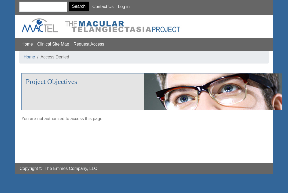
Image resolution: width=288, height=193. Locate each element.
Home (27, 44)
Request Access (88, 44)
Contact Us (103, 6)
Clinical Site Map (53, 44)
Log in (124, 6)
